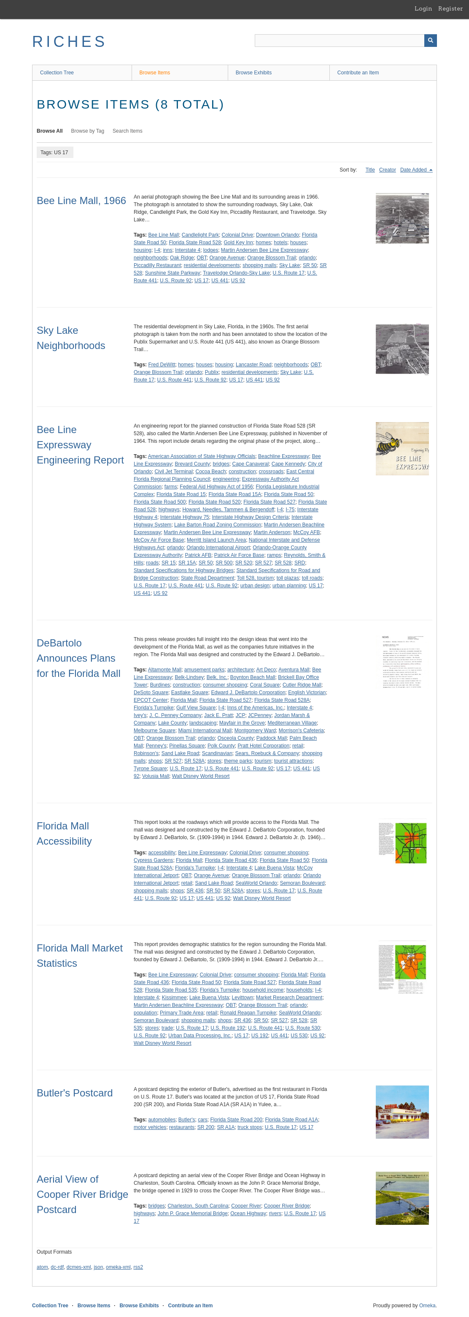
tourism (263, 761)
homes (263, 242)
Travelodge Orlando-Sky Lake (236, 273)
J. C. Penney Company (175, 715)
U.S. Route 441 (174, 380)
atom (42, 1267)
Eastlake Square (189, 692)
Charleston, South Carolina (198, 1206)
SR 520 (243, 563)
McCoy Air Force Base (159, 540)
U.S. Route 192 (227, 1028)
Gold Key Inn (238, 242)
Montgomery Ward (255, 730)
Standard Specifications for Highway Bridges (184, 570)
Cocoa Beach (211, 471)
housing (142, 250)
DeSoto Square (151, 692)
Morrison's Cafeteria (301, 730)
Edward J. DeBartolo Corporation (248, 692)
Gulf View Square (196, 708)
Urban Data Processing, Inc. (200, 1036)
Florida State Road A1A (291, 1120)
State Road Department (207, 578)
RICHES (70, 41)
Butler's (186, 1120)
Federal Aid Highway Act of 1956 (216, 487)
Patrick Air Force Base (239, 555)
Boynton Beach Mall (252, 677)
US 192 (259, 1036)
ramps (274, 555)
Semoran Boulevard (302, 883)
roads (152, 563)
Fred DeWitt (161, 365)
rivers (275, 1213)
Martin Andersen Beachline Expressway (178, 1005)
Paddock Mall (271, 738)
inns (167, 250)
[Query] (346, 40)
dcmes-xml (79, 1267)
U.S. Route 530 (303, 1028)
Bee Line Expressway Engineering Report (80, 445)
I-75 (290, 510)
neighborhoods (150, 258)
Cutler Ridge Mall (302, 685)
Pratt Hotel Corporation (263, 746)
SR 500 (224, 563)
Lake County (172, 723)
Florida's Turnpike (153, 708)
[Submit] (430, 40)
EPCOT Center (150, 700)
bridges (221, 464)
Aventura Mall (293, 670)
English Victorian (307, 692)
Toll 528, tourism (255, 578)
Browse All (50, 131)
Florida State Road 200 (236, 1120)
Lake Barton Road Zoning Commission (217, 525)
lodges (210, 250)
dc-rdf (57, 1267)
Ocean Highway (248, 1213)
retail (297, 746)
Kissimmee (174, 998)
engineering (226, 479)
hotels (280, 242)
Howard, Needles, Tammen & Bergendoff (228, 510)
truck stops (249, 1127)
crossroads (271, 471)
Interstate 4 (187, 250)
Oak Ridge (182, 258)
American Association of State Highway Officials (202, 456)
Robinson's (146, 753)
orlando (307, 258)
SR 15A (187, 563)
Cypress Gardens (153, 860)
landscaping (202, 723)
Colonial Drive (237, 235)
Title (370, 170)
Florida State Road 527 (269, 502)
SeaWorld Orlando (257, 883)
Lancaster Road (254, 365)
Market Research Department (289, 998)
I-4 (157, 250)
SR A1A (225, 1127)
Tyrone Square (150, 769)
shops (155, 761)
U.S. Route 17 (289, 273)
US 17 (201, 281)
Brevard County (192, 464)
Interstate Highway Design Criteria (250, 517)
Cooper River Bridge (287, 1206)
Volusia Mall (155, 776)
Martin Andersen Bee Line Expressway (264, 250)
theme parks (238, 761)
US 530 (299, 1036)
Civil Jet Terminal (173, 471)
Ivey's (140, 715)
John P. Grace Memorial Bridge (193, 1213)
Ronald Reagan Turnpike (248, 1013)
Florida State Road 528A (282, 700)
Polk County (221, 746)
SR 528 (283, 563)
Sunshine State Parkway (172, 273)
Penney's (156, 746)
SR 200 (205, 1127)
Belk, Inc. (217, 677)
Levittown (242, 998)
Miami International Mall (205, 730)
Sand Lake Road (180, 753)
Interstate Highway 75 (184, 517)
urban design (255, 586)
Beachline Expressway (283, 456)
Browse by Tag (88, 131)
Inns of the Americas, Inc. (255, 708)
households (299, 990)
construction (242, 471)
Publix (212, 372)
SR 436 (194, 891)
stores (214, 761)
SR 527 (263, 563)
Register (450, 8)
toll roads (312, 578)
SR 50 (310, 265)
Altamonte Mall (164, 670)
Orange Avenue (226, 258)
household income (263, 990)
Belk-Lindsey (189, 677)
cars (203, 1120)
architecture (240, 670)
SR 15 (168, 563)
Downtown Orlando (277, 235)
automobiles (161, 1120)
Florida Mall (183, 700)
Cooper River (246, 1206)
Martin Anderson (271, 532)
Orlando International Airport (218, 548)
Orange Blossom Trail (271, 258)
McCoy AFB (306, 532)
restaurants (181, 1127)
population (145, 1013)
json (98, 1267)
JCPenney (259, 715)
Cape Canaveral (250, 464)
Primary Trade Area (181, 1013)
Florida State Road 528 (195, 242)
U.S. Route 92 (175, 281)
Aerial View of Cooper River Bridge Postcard (82, 1194)
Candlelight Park (200, 235)
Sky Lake (289, 265)
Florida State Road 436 (231, 860)
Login (423, 8)
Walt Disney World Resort (201, 776)
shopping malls (259, 265)
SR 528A (194, 761)
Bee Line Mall (163, 235)
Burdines (160, 685)
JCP (240, 715)
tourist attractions (293, 761)
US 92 (238, 281)
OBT (201, 258)
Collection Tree (57, 73)
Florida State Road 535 (171, 990)
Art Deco (266, 670)
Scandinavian (217, 753)
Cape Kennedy (288, 464)
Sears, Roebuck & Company (267, 753)
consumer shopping (225, 685)
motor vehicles (150, 1127)
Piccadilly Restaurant (157, 265)
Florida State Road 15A (234, 494)
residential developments (212, 265)
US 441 (219, 281)
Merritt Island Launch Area (216, 540)
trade (167, 1028)
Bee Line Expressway (202, 853)
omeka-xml (118, 1267)
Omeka (427, 1306)
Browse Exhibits (254, 73)
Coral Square (265, 685)
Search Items (128, 131)
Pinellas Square (187, 746)
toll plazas (288, 578)
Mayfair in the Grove (242, 723)
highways (169, 510)
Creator (387, 170)
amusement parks (204, 670)
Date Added (414, 170)
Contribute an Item (358, 73)
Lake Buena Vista (274, 868)
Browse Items (155, 73)
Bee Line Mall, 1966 (81, 200)
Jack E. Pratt (218, 715)
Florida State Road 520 (214, 502)
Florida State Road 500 (160, 502)
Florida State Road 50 (288, 494)
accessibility (161, 853)
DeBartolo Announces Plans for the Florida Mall (79, 658)
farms (170, 487)
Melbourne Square (154, 730)
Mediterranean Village (292, 723)
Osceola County (235, 738)
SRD (299, 563)
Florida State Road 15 (181, 494)
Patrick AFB (198, 555)
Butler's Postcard (75, 1093)
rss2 (138, 1267)
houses (298, 242)
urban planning (289, 586)
